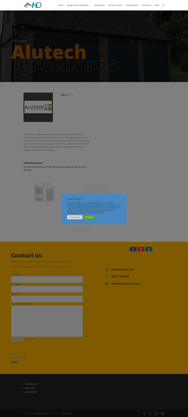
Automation (99, 5)
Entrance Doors (115, 5)
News (156, 5)
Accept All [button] (89, 217)
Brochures (146, 5)
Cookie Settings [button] (75, 217)
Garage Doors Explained (77, 5)
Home (60, 5)
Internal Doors (132, 5)
